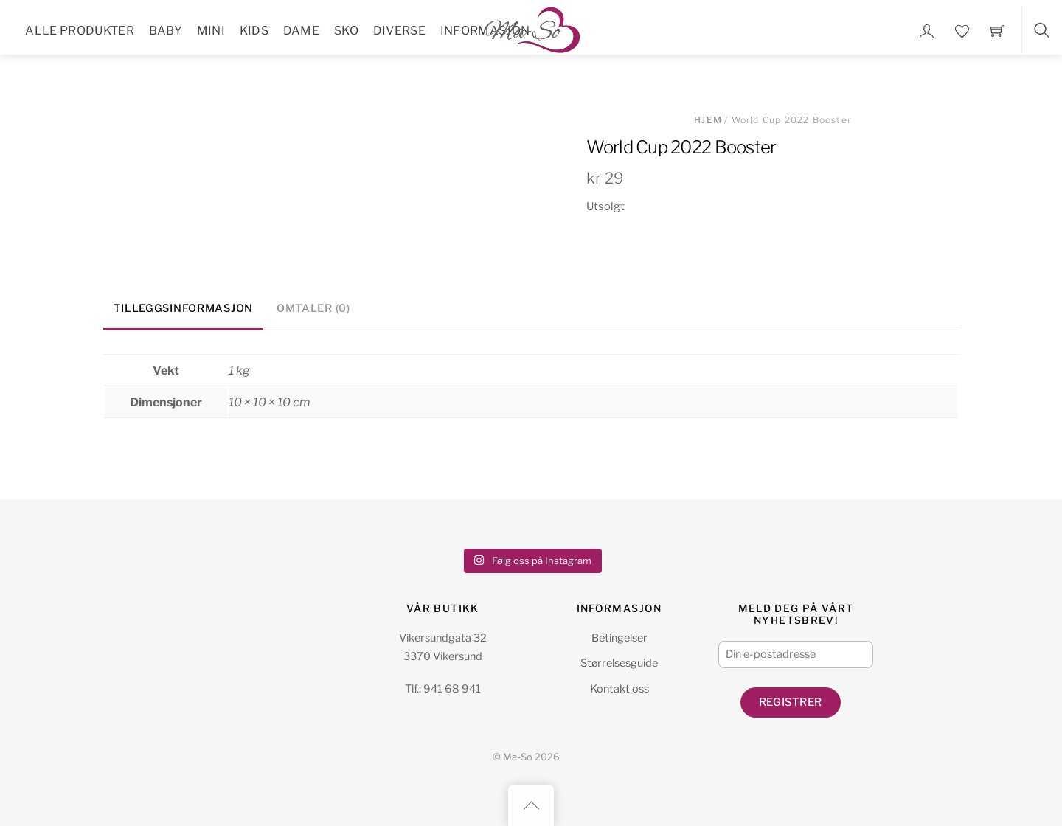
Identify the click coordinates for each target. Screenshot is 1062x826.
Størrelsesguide (619, 663)
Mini (211, 31)
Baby (165, 31)
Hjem (708, 119)
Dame (301, 31)
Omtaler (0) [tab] (313, 308)
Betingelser (619, 638)
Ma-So (517, 757)
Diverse (399, 31)
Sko (346, 31)
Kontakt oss (619, 688)
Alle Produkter (79, 31)
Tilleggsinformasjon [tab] (183, 308)
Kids (254, 31)
